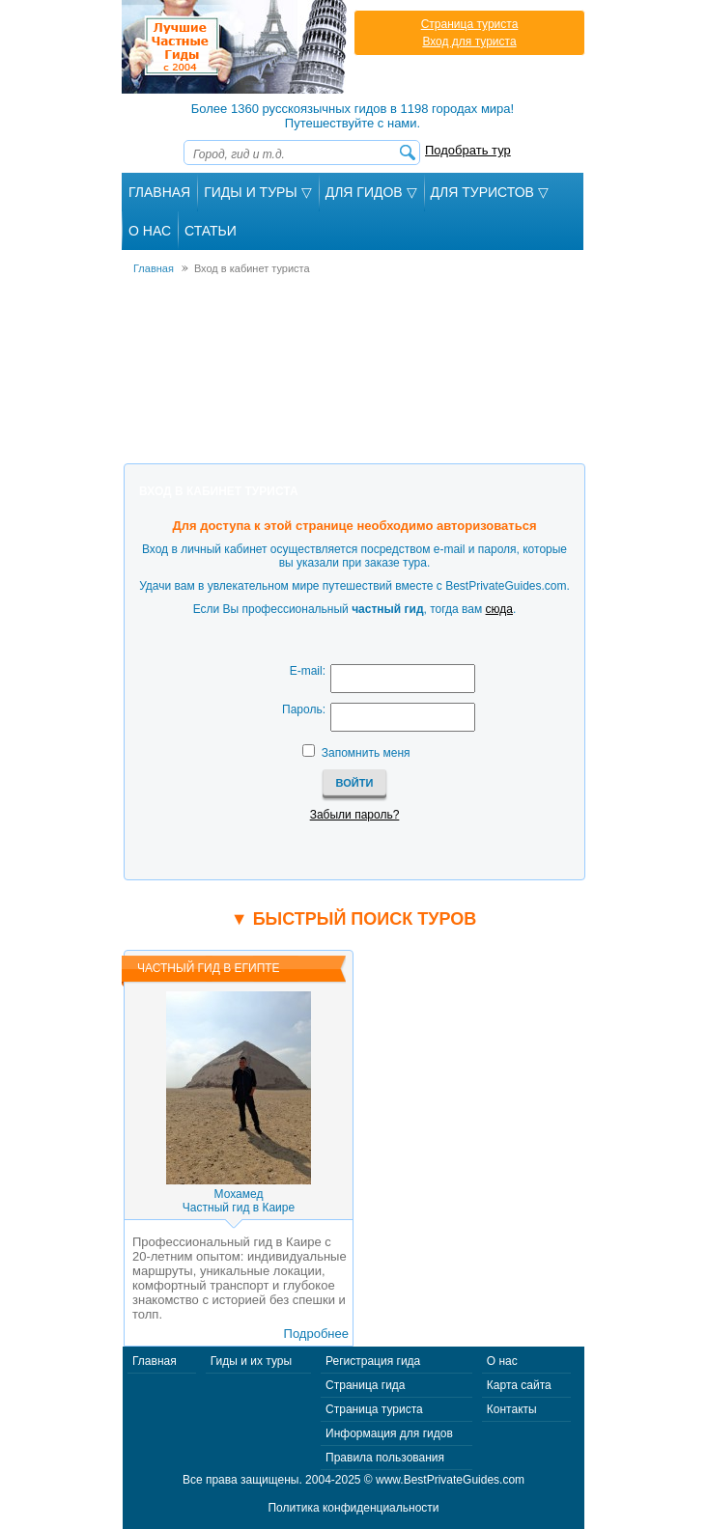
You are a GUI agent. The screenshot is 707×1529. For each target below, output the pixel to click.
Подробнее (316, 1333)
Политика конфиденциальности (353, 1508)
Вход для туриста (469, 41)
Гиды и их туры (251, 1361)
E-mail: (307, 671)
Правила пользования (384, 1457)
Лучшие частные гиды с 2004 (236, 47)
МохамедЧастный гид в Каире (239, 1200)
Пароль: (303, 709)
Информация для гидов (389, 1433)
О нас (502, 1361)
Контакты (512, 1409)
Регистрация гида (372, 1361)
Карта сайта (519, 1385)
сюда (499, 609)
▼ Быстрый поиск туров (353, 919)
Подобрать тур (468, 150)
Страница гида (365, 1385)
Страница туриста (470, 24)
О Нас (149, 230)
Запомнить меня (366, 753)
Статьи (210, 230)
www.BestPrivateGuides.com (450, 1480)
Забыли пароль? (355, 814)
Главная (159, 192)
